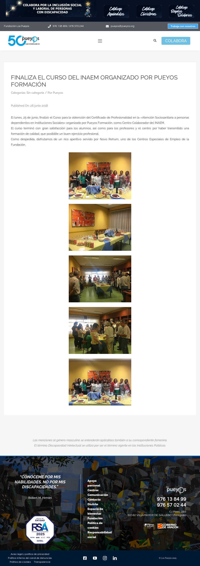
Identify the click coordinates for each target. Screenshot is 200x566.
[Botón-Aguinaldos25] (116, 6)
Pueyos (58, 93)
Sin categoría (35, 93)
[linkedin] (114, 558)
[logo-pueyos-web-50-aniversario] (24, 35)
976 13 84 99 (171, 499)
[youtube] (94, 558)
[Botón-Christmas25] (149, 6)
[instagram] (104, 558)
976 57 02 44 (171, 505)
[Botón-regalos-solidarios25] (181, 6)
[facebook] (84, 558)
